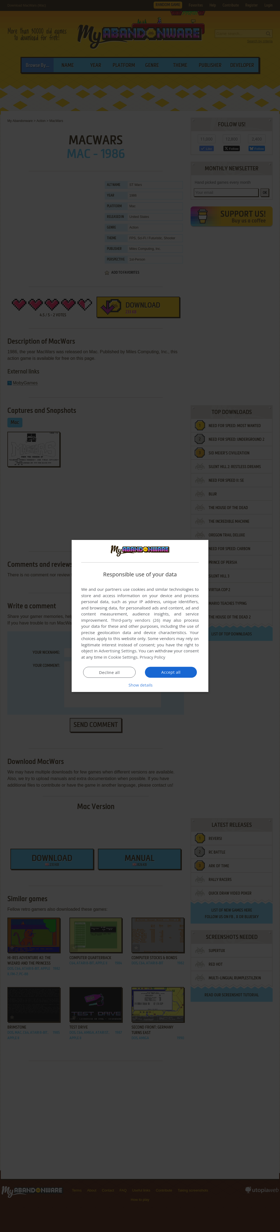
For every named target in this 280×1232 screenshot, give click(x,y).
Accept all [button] (171, 672)
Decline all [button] (109, 672)
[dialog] (140, 616)
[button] (140, 685)
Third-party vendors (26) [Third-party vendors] (135, 620)
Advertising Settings (117, 650)
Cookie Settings (123, 657)
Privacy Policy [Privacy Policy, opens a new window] (152, 657)
